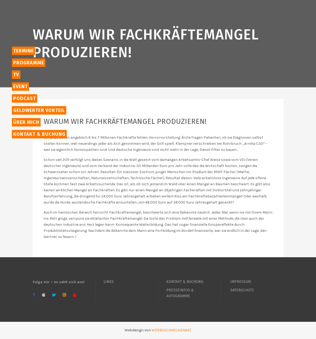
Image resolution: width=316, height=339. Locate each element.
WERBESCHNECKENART (171, 330)
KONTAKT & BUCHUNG (184, 281)
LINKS (108, 281)
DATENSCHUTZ (242, 290)
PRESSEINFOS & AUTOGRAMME (180, 293)
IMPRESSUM (240, 281)
